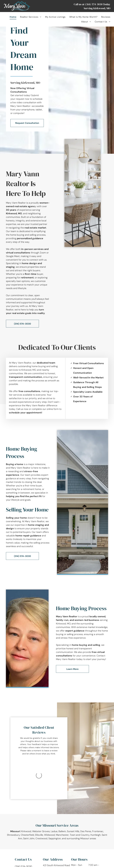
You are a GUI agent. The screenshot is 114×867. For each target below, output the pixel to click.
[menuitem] (11, 17)
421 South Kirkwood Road (56, 830)
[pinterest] (35, 838)
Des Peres (85, 796)
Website (86, 864)
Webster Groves (41, 796)
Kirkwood (26, 796)
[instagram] (23, 838)
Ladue (54, 796)
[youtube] (29, 838)
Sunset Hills (73, 796)
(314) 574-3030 (93, 4)
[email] (41, 838)
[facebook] (17, 838)
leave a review (50, 750)
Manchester (62, 800)
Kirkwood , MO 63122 (54, 834)
